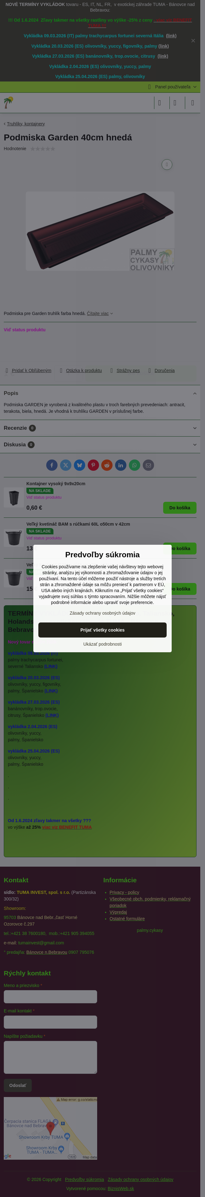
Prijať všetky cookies (102, 630)
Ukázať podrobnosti (102, 644)
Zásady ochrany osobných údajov (103, 613)
